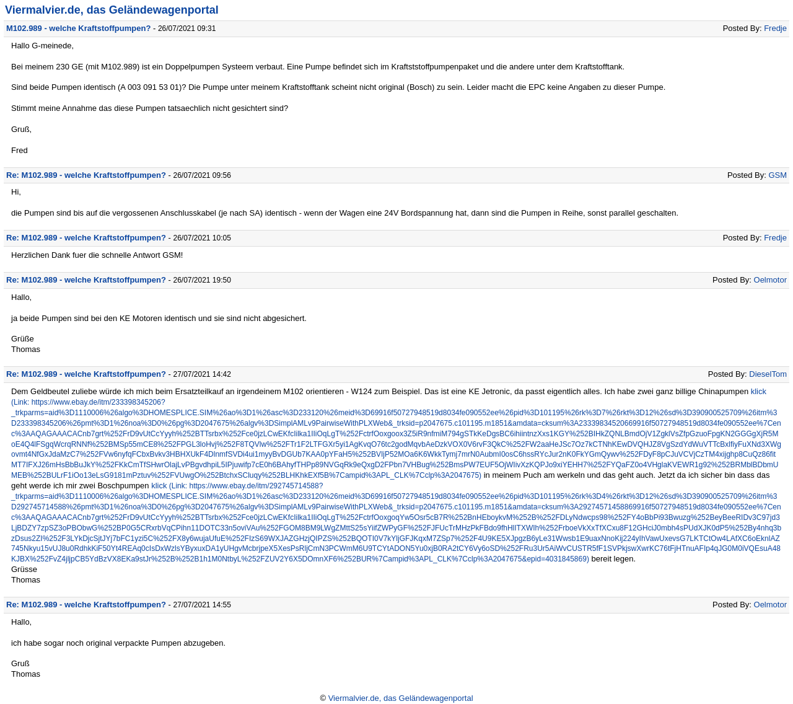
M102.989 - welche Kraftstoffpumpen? (78, 28)
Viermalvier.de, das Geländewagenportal (112, 10)
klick (758, 391)
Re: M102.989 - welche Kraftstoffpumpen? (86, 175)
